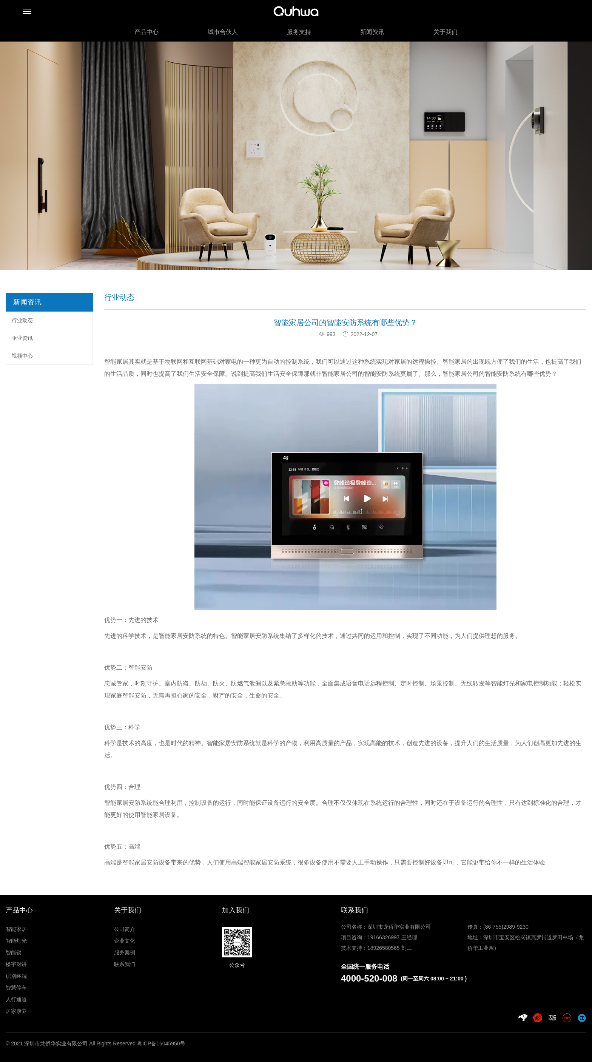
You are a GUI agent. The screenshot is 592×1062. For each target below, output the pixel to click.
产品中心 (146, 32)
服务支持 (299, 32)
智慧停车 (16, 988)
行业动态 (22, 320)
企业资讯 (22, 338)
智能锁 (14, 952)
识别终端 (16, 976)
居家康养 (16, 1011)
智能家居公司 (460, 373)
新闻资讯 (372, 32)
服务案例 (124, 952)
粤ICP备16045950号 (161, 1043)
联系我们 (124, 964)
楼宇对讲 (16, 964)
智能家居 (16, 929)
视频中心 (22, 356)
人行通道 (16, 999)
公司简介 (124, 929)
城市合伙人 (223, 32)
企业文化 (124, 941)
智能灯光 (16, 941)
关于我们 (445, 32)
